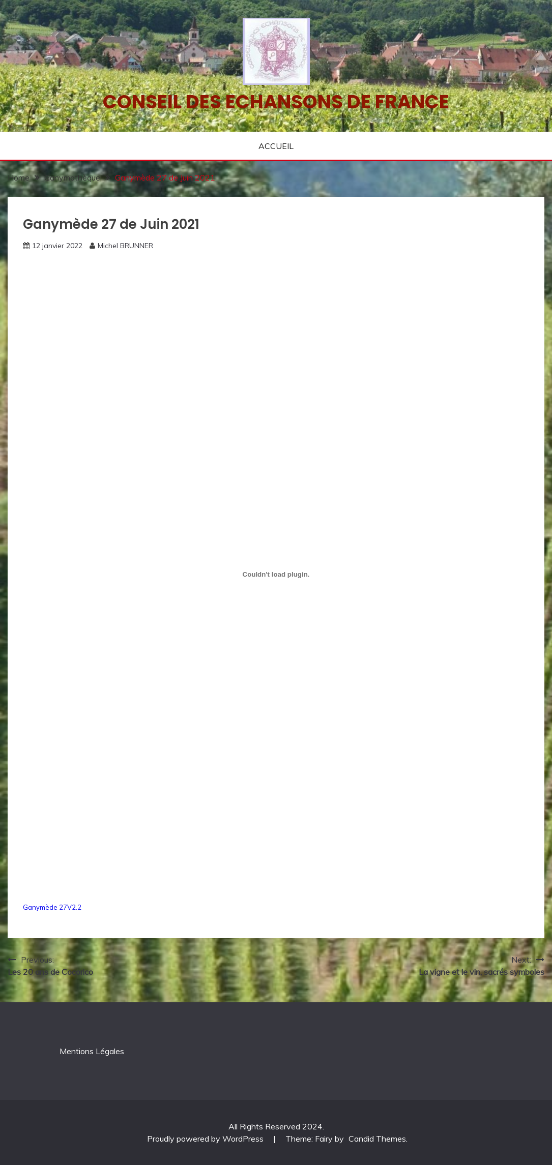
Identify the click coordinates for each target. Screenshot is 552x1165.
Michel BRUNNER (125, 245)
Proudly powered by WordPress (206, 1138)
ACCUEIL (276, 146)
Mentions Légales (92, 1051)
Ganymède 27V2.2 (52, 907)
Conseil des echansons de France (276, 101)
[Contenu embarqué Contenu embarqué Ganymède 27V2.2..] (276, 574)
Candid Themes (377, 1138)
